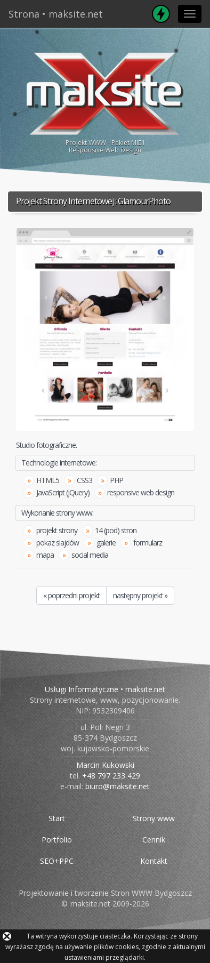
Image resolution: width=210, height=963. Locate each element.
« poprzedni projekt (71, 595)
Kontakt (153, 861)
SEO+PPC (57, 861)
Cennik (153, 839)
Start (57, 818)
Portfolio (57, 839)
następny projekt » (140, 595)
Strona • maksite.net (56, 13)
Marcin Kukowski (105, 765)
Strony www (154, 818)
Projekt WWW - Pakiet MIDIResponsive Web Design (105, 102)
